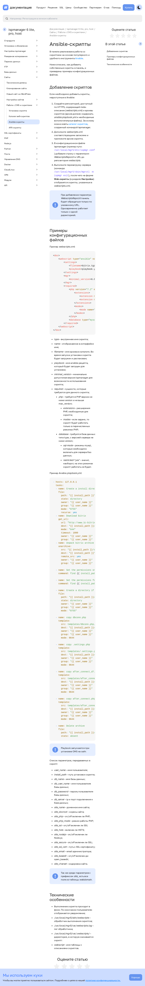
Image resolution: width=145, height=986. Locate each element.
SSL (61, 7)
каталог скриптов (78, 124)
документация (21, 7)
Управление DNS (21, 159)
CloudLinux (21, 169)
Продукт (41, 7)
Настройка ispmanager (21, 51)
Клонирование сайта (16, 88)
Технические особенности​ (119, 64)
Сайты (21, 77)
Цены (69, 7)
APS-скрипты (15, 127)
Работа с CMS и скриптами (22, 105)
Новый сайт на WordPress (19, 94)
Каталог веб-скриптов (19, 116)
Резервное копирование (21, 56)
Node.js (7, 143)
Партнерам (95, 7)
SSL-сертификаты (21, 132)
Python (21, 148)
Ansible (79, 58)
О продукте (21, 40)
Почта (21, 153)
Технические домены (17, 82)
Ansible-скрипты (16, 122)
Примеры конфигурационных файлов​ (121, 57)
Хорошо (135, 977)
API (21, 185)
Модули (21, 180)
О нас (107, 7)
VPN (21, 174)
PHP (21, 138)
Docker (21, 164)
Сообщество (80, 7)
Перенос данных (21, 61)
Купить (128, 7)
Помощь (116, 7)
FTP (21, 66)
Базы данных (21, 71)
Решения (52, 7)
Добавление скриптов (117, 51)
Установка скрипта (18, 110)
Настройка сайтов (22, 99)
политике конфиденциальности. (103, 980)
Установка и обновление (21, 45)
